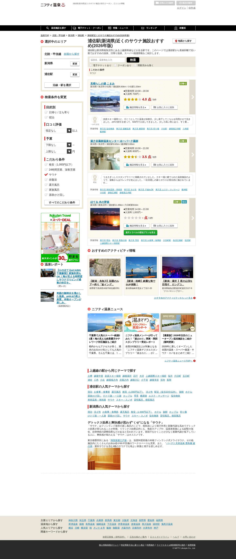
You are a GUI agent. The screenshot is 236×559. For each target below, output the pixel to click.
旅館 (181, 392)
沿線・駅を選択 (62, 85)
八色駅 (186, 129)
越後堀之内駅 (175, 129)
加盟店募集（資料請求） (114, 537)
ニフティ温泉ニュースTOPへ (178, 361)
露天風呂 (116, 392)
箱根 (81, 524)
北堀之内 (124, 380)
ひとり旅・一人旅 (112, 396)
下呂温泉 (111, 524)
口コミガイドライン (159, 537)
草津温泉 (73, 524)
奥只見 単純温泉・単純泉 (111, 189)
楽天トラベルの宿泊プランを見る (140, 232)
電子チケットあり (102, 65)
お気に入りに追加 (165, 107)
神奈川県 (73, 520)
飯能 (109, 527)
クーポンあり (124, 65)
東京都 (116, 520)
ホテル (188, 392)
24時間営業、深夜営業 (62, 169)
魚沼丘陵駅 (178, 240)
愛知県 (151, 520)
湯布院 (156, 524)
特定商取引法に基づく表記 (132, 545)
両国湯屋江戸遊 (119, 440)
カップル (127, 396)
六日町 (177, 376)
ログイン (181, 8)
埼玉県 (82, 520)
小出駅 (164, 129)
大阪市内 (125, 527)
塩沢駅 (188, 240)
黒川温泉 (146, 524)
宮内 (162, 380)
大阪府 (125, 520)
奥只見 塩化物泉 (107, 129)
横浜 (71, 527)
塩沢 (170, 376)
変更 (75, 63)
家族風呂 (54, 189)
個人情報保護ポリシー (109, 545)
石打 (135, 376)
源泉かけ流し (94, 396)
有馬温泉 (90, 524)
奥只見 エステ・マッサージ (168, 189)
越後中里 (98, 376)
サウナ (111, 399)
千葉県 (91, 520)
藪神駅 (103, 132)
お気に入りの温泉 (164, 3)
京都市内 (136, 527)
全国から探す (71, 53)
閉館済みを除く (146, 65)
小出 (102, 380)
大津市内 (147, 527)
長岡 (169, 380)
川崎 (77, 527)
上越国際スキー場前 (156, 376)
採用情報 (192, 545)
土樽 (90, 376)
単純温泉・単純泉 (97, 399)
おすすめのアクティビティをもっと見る (173, 298)
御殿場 (116, 527)
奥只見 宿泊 (105, 240)
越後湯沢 (127, 376)
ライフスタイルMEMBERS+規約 (171, 545)
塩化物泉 (175, 396)
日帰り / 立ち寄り (59, 112)
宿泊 (90, 392)
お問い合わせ (189, 537)
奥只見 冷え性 (130, 189)
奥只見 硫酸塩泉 (123, 129)
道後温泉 (135, 524)
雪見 (136, 396)
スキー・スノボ (124, 399)
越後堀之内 (112, 380)
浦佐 (90, 380)
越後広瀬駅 (113, 192)
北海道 (133, 520)
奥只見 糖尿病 (138, 129)
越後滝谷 (154, 380)
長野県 (142, 520)
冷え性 (149, 392)
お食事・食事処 (102, 392)
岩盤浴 (53, 179)
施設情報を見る (137, 107)
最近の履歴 (186, 3)
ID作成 (192, 8)
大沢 (141, 376)
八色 (96, 380)
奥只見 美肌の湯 (119, 240)
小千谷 (144, 380)
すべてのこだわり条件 (62, 202)
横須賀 (84, 527)
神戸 (156, 527)
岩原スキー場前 (113, 376)
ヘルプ (176, 537)
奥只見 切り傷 (153, 129)
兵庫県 (99, 520)
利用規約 (150, 545)
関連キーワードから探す (54, 531)
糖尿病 (143, 396)
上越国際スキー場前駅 (110, 243)
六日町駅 (167, 240)
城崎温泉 (101, 524)
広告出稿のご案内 (138, 537)
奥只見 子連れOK (145, 189)
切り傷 (183, 412)
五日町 (186, 376)
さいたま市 (99, 527)
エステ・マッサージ (159, 396)
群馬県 (108, 520)
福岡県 (159, 520)
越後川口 (134, 380)
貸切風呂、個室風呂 (144, 399)
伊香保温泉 (123, 524)
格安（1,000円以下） (133, 392)
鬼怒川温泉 (167, 524)
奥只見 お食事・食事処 (151, 240)
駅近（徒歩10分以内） (166, 392)
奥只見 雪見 (133, 240)
